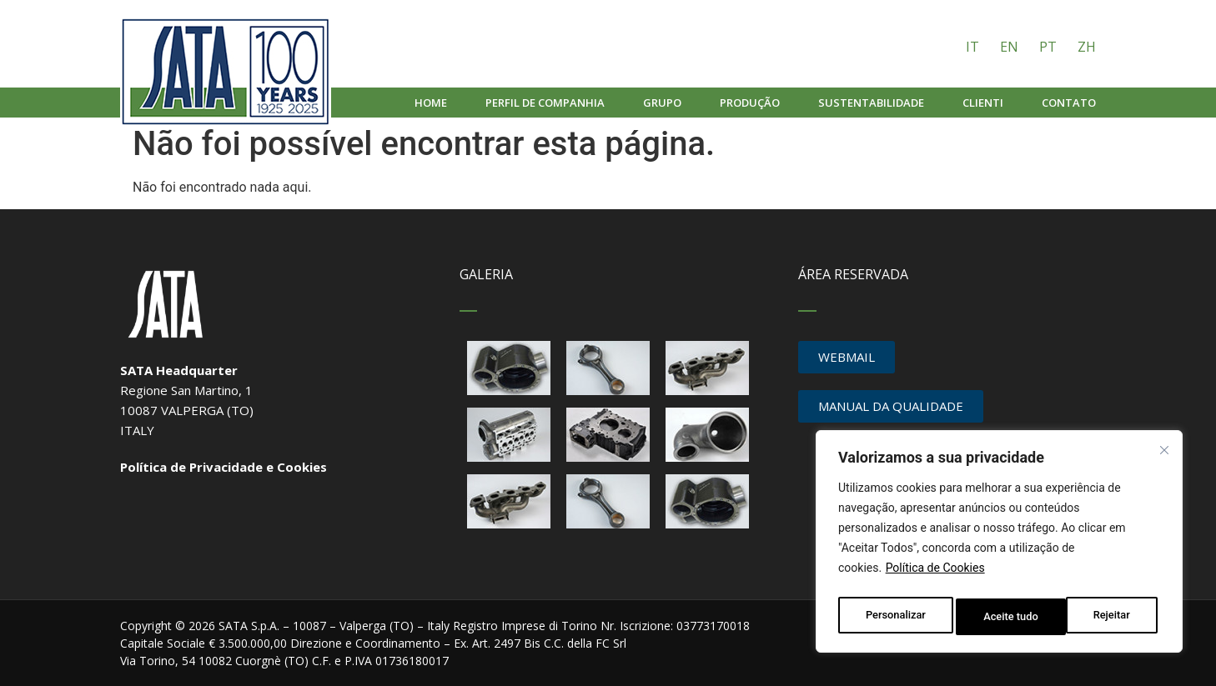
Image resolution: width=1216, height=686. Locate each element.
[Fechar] (1167, 453)
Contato (1069, 102)
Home (431, 102)
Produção (750, 102)
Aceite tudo (1107, 616)
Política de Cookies (935, 575)
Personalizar (894, 616)
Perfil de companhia (545, 102)
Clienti (982, 102)
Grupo (662, 102)
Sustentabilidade (871, 102)
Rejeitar (1002, 616)
